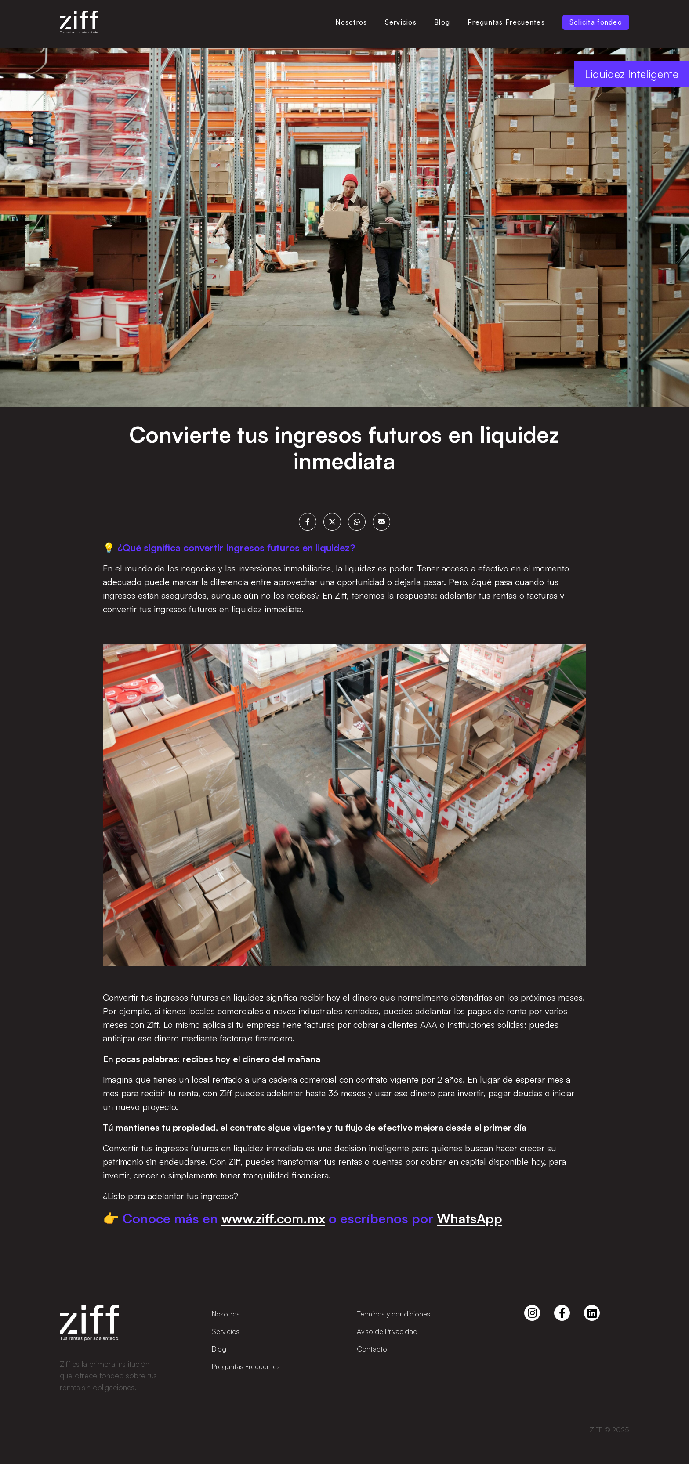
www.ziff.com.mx (273, 1219)
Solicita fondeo (595, 22)
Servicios (401, 22)
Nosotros (351, 22)
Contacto (372, 1349)
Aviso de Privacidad (387, 1331)
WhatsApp (469, 1219)
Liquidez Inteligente (631, 75)
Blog (442, 22)
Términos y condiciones (393, 1314)
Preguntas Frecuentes (506, 22)
